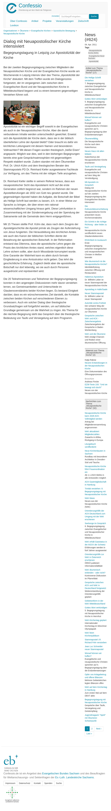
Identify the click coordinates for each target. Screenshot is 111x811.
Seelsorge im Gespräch (95, 523)
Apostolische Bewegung (64, 31)
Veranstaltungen (65, 21)
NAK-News (90, 498)
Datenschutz (24, 783)
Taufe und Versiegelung (95, 166)
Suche (59, 783)
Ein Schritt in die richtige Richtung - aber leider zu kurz (96, 224)
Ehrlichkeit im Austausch (96, 240)
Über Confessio (18, 21)
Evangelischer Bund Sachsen (96, 57)
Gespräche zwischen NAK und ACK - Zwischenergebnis (94, 318)
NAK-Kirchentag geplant (96, 620)
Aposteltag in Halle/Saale (96, 289)
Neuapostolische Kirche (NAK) (95, 52)
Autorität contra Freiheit (95, 303)
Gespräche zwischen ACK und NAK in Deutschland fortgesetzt (95, 585)
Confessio (30, 6)
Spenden (48, 783)
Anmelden (55, 16)
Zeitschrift (83, 21)
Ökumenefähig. (92, 138)
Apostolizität (93, 61)
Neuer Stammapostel (94, 293)
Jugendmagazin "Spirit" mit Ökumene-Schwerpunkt (95, 718)
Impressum (10, 783)
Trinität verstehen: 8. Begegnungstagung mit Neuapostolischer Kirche (96, 491)
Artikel (34, 21)
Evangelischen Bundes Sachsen (60, 773)
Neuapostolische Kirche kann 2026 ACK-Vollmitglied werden (95, 416)
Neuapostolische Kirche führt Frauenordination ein (95, 469)
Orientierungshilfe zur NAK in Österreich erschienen (94, 557)
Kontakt (37, 783)
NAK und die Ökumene (95, 334)
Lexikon (14, 25)
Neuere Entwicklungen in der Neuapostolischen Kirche (96, 366)
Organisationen (10, 31)
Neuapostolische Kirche (14, 33)
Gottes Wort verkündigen (96, 99)
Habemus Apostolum (94, 277)
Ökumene (24, 31)
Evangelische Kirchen (41, 31)
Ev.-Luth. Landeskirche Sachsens (74, 777)
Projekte (46, 21)
